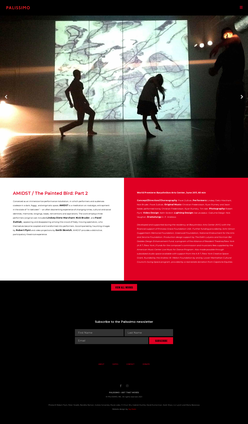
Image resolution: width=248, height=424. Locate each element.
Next (242, 97)
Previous (6, 97)
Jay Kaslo (132, 409)
